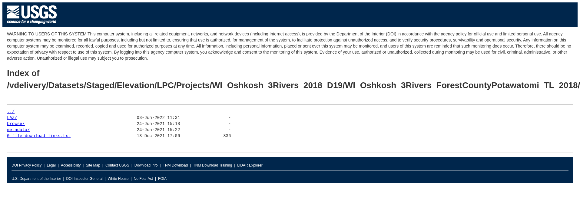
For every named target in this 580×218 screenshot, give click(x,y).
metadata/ (18, 130)
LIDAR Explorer (249, 165)
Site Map (93, 165)
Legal (51, 165)
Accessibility (71, 165)
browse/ (16, 124)
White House (118, 179)
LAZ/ (12, 118)
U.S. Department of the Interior (36, 179)
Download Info (146, 165)
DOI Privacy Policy (26, 165)
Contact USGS (117, 165)
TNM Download (175, 165)
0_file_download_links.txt (39, 136)
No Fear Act (143, 179)
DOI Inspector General (84, 179)
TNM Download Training (212, 165)
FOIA (162, 179)
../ (11, 112)
